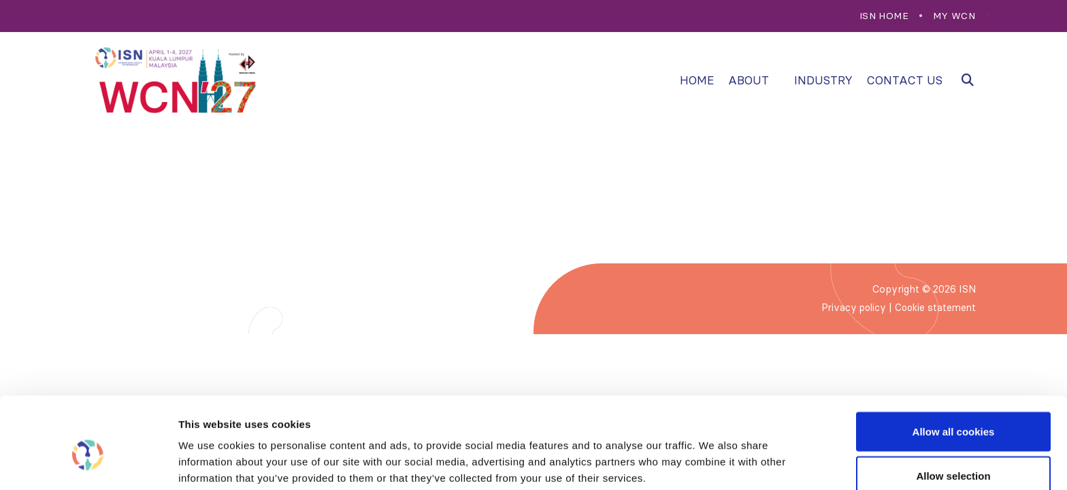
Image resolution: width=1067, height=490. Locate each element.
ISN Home (883, 16)
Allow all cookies (954, 364)
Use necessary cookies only (953, 453)
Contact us (904, 80)
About (748, 80)
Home (697, 80)
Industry (823, 80)
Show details (714, 455)
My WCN (954, 16)
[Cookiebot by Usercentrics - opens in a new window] (88, 463)
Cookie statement (933, 307)
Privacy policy (849, 307)
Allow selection (953, 409)
